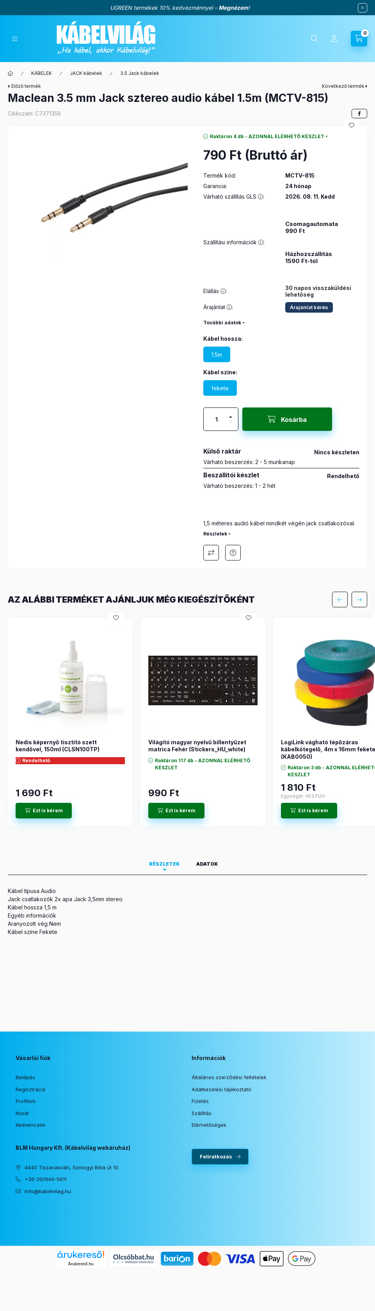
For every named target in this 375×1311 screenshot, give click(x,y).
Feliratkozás (216, 1156)
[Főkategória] (10, 73)
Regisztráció (31, 1089)
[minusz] (230, 424)
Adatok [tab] (207, 864)
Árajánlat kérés (309, 307)
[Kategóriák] (15, 39)
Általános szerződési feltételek (229, 1077)
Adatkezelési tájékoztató (221, 1089)
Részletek (215, 534)
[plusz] (230, 413)
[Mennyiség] (217, 419)
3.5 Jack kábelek (139, 73)
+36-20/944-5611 (46, 1179)
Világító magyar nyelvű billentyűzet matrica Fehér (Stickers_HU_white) (197, 745)
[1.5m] (216, 354)
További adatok (222, 323)
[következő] (359, 599)
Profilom (26, 1101)
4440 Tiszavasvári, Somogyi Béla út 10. (72, 1167)
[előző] (340, 599)
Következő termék (343, 86)
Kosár (22, 1113)
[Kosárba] (287, 419)
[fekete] (220, 388)
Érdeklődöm (233, 552)
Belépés (25, 1077)
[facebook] (359, 113)
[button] (102, 198)
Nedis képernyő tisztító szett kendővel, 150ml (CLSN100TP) (58, 745)
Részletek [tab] (164, 864)
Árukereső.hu (80, 1263)
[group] (187, 722)
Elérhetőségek (209, 1125)
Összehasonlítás (211, 552)
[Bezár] (362, 7)
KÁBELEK (41, 73)
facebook (18, 1211)
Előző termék (26, 86)
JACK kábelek (86, 73)
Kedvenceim (30, 1125)
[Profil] (334, 38)
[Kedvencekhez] (351, 125)
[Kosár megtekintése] (359, 38)
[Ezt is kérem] (44, 810)
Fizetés (200, 1101)
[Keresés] (314, 38)
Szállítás (201, 1113)
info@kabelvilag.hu (48, 1191)
